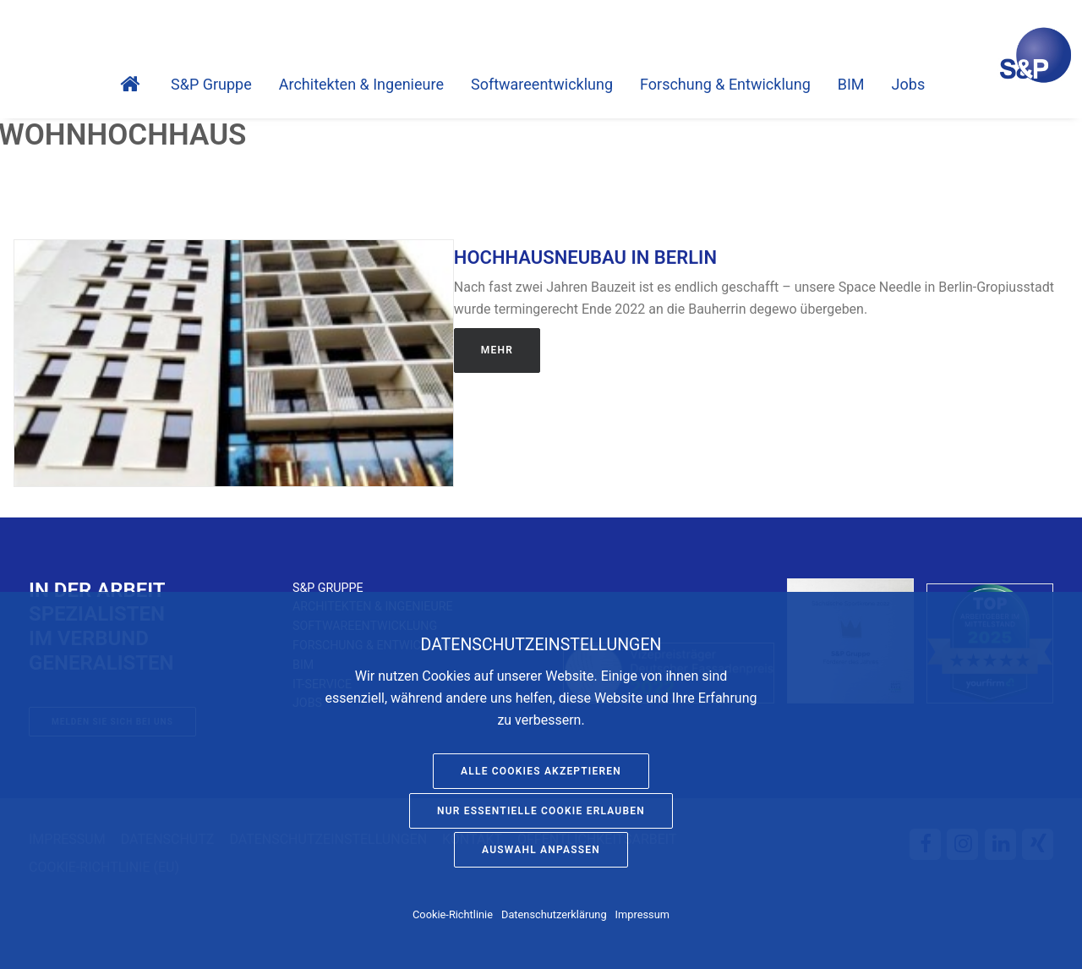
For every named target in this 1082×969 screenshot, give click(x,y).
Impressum (642, 914)
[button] (233, 363)
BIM (851, 84)
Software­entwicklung (542, 84)
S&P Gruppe (211, 84)
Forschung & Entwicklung (725, 84)
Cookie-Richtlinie (453, 914)
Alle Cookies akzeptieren (541, 771)
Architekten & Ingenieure (361, 84)
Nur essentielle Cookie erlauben (541, 811)
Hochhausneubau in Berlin (585, 257)
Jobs (909, 84)
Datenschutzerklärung (554, 914)
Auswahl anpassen (541, 850)
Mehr (497, 350)
